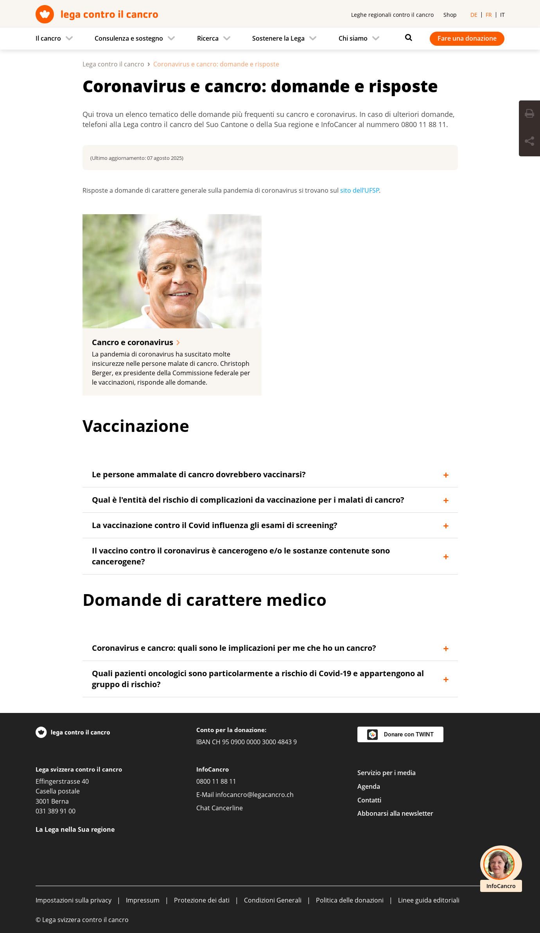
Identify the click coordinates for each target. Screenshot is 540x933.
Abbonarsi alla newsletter (395, 813)
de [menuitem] (473, 14)
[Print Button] (529, 114)
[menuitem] (56, 39)
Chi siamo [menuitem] (353, 38)
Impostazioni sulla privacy (73, 900)
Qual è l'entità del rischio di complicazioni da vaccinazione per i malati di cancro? (248, 499)
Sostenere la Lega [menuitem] (278, 38)
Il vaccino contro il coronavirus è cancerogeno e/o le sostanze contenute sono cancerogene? (241, 556)
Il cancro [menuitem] (48, 38)
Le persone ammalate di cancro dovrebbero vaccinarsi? (199, 474)
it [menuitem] (502, 14)
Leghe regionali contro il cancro (392, 14)
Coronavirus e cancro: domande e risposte (260, 86)
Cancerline (227, 808)
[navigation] (270, 39)
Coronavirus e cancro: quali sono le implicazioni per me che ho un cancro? (234, 648)
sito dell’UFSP (359, 190)
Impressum (143, 900)
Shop (450, 14)
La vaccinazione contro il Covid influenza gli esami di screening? (214, 525)
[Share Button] (529, 142)
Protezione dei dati (202, 900)
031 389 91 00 (55, 811)
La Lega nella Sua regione (75, 829)
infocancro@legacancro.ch (254, 794)
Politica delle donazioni (350, 900)
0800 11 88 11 (216, 781)
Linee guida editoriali (428, 900)
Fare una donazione (467, 38)
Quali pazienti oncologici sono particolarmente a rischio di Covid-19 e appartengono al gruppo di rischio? (258, 678)
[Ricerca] (406, 37)
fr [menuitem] (489, 14)
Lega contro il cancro (113, 64)
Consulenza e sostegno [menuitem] (129, 38)
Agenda (368, 786)
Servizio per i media (386, 772)
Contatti (369, 800)
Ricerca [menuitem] (208, 38)
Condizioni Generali (272, 900)
